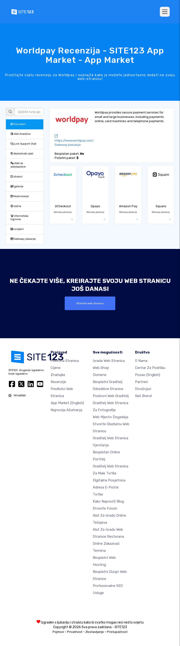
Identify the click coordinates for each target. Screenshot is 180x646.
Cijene (55, 368)
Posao (147, 375)
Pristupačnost (117, 632)
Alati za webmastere (18, 165)
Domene (99, 375)
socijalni (17, 229)
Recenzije (58, 382)
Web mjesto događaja (110, 417)
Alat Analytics (21, 133)
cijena (16, 206)
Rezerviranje (20, 196)
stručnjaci (143, 389)
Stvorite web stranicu (90, 303)
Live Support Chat (23, 143)
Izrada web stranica (109, 361)
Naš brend (143, 396)
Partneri (141, 382)
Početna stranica (65, 361)
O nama (141, 361)
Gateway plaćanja (23, 238)
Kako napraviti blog (108, 501)
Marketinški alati (22, 153)
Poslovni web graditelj (111, 396)
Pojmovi (58, 632)
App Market (67, 403)
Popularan (18, 124)
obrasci (16, 176)
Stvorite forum (105, 508)
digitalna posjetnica (109, 480)
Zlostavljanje (94, 632)
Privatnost (74, 632)
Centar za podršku (150, 368)
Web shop (101, 368)
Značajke (58, 375)
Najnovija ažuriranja (66, 410)
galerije (17, 186)
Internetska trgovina (19, 217)
